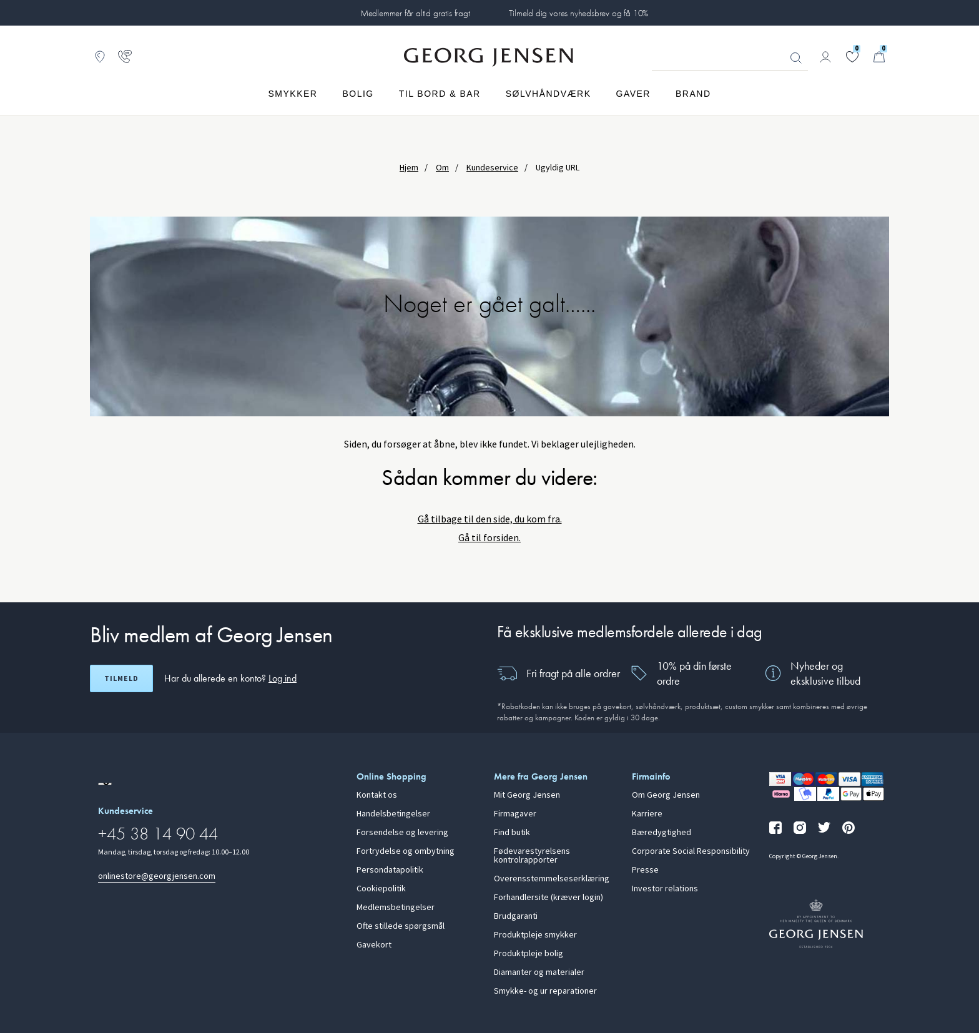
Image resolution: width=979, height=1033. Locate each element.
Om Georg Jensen (666, 795)
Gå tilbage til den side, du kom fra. (490, 519)
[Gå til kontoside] (825, 57)
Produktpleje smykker (535, 935)
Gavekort (374, 945)
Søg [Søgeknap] (796, 58)
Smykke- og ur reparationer (545, 991)
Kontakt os (377, 795)
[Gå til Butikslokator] (100, 57)
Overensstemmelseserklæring (551, 878)
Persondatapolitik (390, 870)
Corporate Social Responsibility (691, 851)
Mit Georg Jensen (527, 795)
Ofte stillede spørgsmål (401, 926)
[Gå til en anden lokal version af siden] (105, 784)
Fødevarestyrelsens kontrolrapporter (532, 855)
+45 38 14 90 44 (158, 834)
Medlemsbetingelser (396, 907)
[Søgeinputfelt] (730, 57)
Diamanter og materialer (539, 972)
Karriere (647, 814)
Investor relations (665, 888)
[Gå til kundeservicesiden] (125, 57)
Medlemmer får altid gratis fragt (415, 13)
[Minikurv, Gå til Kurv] (879, 57)
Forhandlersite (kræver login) (548, 897)
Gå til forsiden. (489, 537)
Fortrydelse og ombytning (406, 851)
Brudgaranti (516, 916)
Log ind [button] (282, 678)
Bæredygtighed (661, 832)
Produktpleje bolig (528, 953)
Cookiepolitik (381, 888)
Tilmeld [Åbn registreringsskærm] (121, 678)
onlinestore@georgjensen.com (156, 876)
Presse (645, 870)
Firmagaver (515, 814)
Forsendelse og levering (402, 832)
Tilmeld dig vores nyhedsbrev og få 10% (578, 13)
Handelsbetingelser (393, 814)
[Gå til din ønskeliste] (852, 57)
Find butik (512, 832)
